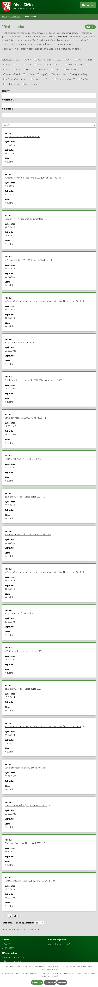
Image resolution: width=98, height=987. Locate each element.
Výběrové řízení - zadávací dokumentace (26, 218)
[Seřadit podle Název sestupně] (10, 90)
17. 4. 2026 (10, 235)
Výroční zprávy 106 (66, 79)
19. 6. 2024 (10, 697)
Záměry (84, 79)
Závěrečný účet (32, 83)
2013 (69, 59)
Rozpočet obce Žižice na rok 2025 (23, 613)
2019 (38, 64)
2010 (38, 59)
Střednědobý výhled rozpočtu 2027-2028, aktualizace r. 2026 (36, 380)
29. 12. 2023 (10, 776)
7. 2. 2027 (9, 743)
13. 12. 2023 (10, 813)
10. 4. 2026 (10, 144)
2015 (90, 59)
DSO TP (57, 69)
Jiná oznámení (13, 74)
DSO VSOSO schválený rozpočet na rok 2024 (28, 805)
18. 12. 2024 (10, 659)
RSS (90, 26)
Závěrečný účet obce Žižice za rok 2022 (25, 843)
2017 (18, 64)
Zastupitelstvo (13, 83)
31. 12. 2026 (10, 153)
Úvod (4, 16)
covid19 (30, 69)
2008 (18, 59)
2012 (59, 59)
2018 (28, 64)
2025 (8, 69)
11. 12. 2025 (10, 426)
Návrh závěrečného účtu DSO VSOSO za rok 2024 (30, 534)
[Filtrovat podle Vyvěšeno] (49, 105)
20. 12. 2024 (10, 621)
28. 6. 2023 (10, 851)
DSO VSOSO (71, 69)
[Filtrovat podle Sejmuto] (49, 115)
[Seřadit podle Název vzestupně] (10, 89)
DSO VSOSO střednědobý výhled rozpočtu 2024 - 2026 (33, 880)
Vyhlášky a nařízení (42, 79)
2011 (49, 59)
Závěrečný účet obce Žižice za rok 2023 (23, 688)
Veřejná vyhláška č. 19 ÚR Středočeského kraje (29, 260)
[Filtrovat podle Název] (49, 95)
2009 (28, 59)
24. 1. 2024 (10, 734)
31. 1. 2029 (10, 317)
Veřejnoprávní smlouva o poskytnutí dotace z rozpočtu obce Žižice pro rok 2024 (45, 726)
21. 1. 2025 (10, 580)
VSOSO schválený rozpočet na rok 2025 (26, 651)
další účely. (54, 969)
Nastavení (62, 982)
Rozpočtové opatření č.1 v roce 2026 (24, 136)
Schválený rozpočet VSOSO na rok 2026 (26, 417)
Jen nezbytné (50, 982)
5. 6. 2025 (9, 467)
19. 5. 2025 (10, 542)
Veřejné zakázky (79, 74)
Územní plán (60, 74)
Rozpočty (44, 74)
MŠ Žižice (29, 74)
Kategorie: (7, 59)
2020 (49, 64)
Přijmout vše (37, 982)
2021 (59, 64)
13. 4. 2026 (10, 276)
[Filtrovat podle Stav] (49, 125)
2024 (90, 64)
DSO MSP (43, 69)
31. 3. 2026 (10, 227)
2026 (18, 69)
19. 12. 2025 (10, 350)
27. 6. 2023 (10, 889)
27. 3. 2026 (10, 268)
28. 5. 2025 (10, 505)
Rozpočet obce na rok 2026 (20, 342)
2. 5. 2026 (9, 194)
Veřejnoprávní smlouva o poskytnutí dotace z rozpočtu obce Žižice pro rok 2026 (45, 301)
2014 (79, 59)
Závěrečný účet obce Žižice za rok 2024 (25, 496)
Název (5, 90)
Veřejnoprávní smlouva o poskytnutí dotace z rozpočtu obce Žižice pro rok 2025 (45, 572)
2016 (8, 64)
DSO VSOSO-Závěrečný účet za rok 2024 (26, 458)
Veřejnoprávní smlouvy (17, 79)
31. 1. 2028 (10, 588)
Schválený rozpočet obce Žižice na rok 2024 (28, 767)
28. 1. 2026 (10, 309)
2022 (69, 64)
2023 (80, 64)
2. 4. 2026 (9, 186)
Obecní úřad (15, 16)
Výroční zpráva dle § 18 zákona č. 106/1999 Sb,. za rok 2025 (35, 177)
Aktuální (9, 161)
